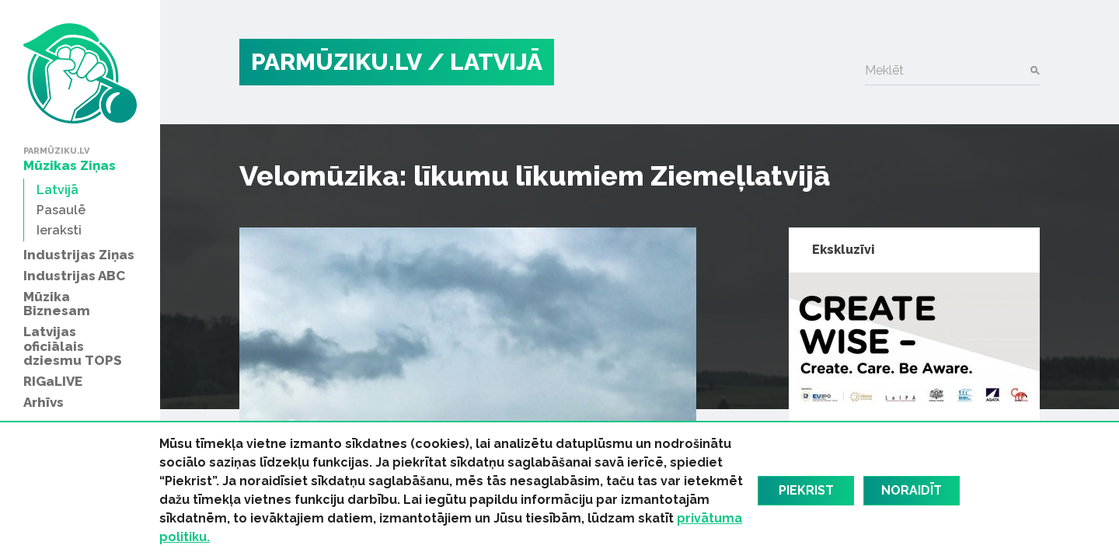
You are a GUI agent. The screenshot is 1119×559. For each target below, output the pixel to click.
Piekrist (806, 490)
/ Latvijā (484, 61)
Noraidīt (911, 490)
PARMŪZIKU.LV (336, 61)
